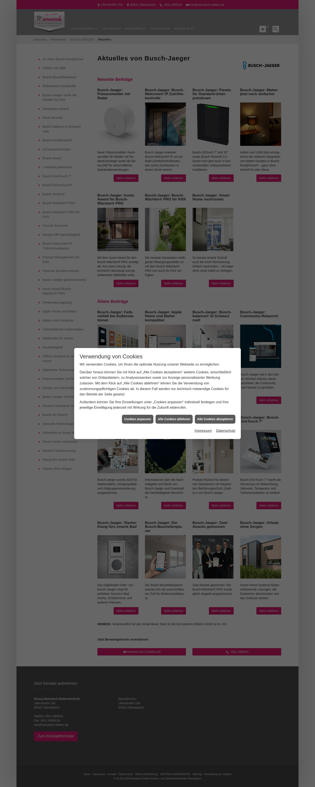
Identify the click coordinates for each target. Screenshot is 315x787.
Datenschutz (225, 431)
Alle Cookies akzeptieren (215, 419)
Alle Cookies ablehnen (174, 419)
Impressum (203, 431)
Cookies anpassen (137, 419)
